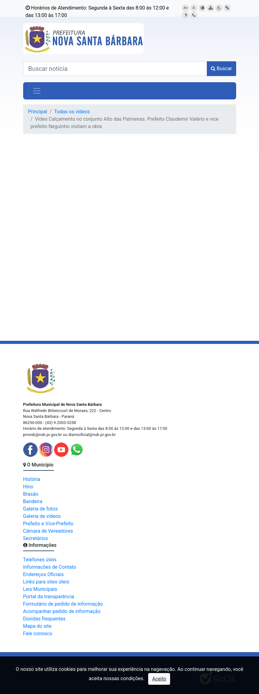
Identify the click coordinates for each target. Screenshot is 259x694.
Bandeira (33, 501)
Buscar (221, 68)
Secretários (35, 538)
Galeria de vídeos (42, 516)
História (31, 479)
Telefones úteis (40, 560)
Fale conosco (37, 633)
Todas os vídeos (72, 112)
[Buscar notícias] (115, 68)
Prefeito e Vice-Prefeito (48, 524)
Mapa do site (37, 626)
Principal (37, 112)
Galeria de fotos (40, 509)
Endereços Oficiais (43, 574)
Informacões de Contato (49, 567)
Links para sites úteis (46, 582)
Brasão (31, 494)
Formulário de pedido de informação (63, 604)
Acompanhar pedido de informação (62, 611)
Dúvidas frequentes (44, 619)
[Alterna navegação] (36, 91)
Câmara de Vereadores (48, 531)
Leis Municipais (40, 589)
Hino (28, 487)
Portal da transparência (48, 596)
